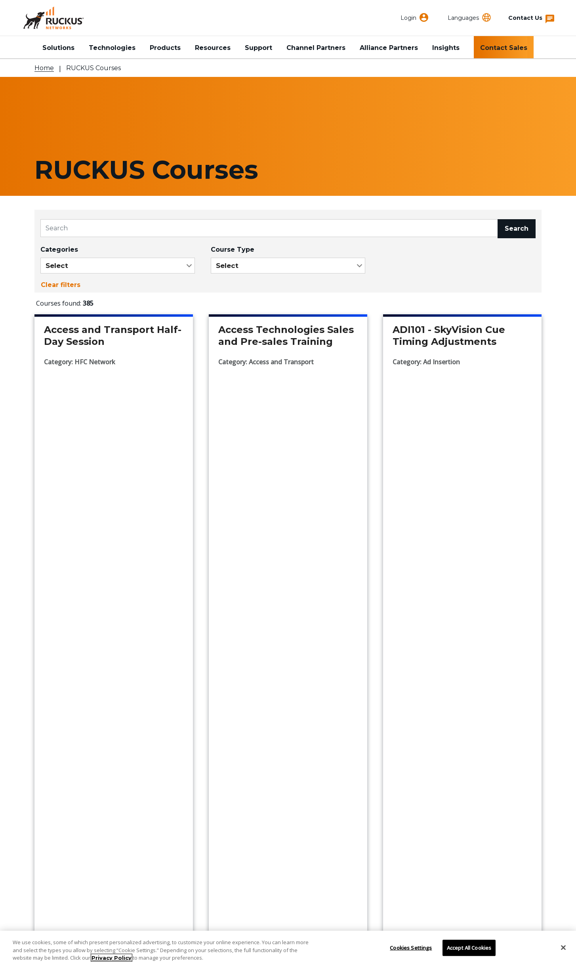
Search (516, 228)
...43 (311, 631)
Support (258, 48)
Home (44, 68)
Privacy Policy (112, 958)
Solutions (58, 48)
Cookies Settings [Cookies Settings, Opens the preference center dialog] (411, 947)
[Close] (563, 947)
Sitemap (491, 921)
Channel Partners (315, 48)
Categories (59, 249)
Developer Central (414, 759)
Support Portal (59, 748)
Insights (446, 48)
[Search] (269, 228)
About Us (224, 736)
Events (220, 759)
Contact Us (53, 736)
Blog (217, 782)
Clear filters (60, 285)
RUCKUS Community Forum (430, 748)
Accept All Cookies (469, 947)
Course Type (232, 249)
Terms (411, 921)
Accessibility (85, 921)
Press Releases (234, 771)
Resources (213, 48)
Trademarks (331, 921)
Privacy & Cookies (165, 921)
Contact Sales (503, 48)
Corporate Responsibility (251, 748)
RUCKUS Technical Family (427, 736)
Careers (222, 794)
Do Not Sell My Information (248, 921)
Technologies (112, 48)
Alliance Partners (389, 48)
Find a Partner (58, 759)
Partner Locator (61, 771)
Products (165, 48)
